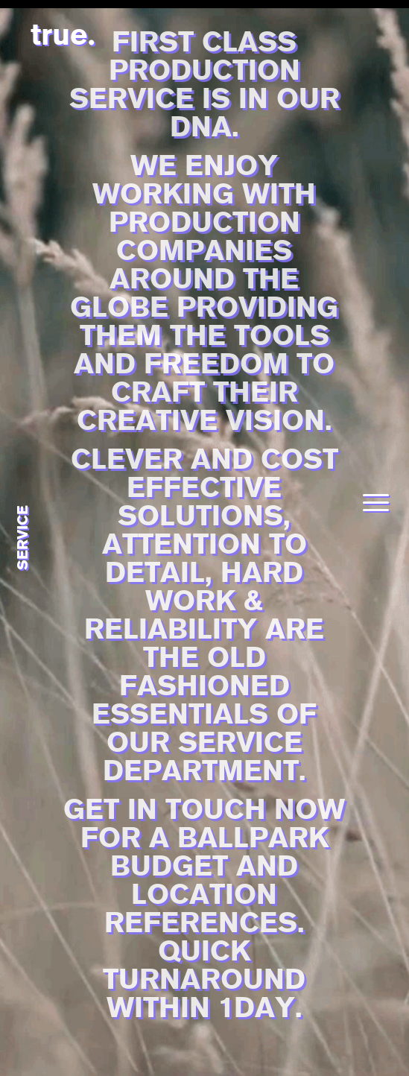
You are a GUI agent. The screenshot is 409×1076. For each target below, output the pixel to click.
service (22, 538)
